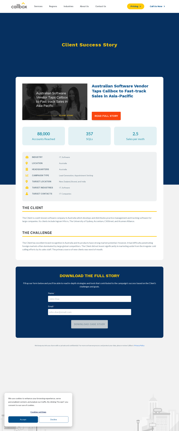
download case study (89, 324)
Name (51, 293)
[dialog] (38, 410)
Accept (23, 419)
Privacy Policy (139, 345)
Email (51, 306)
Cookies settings (38, 412)
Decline (53, 419)
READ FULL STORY (106, 115)
